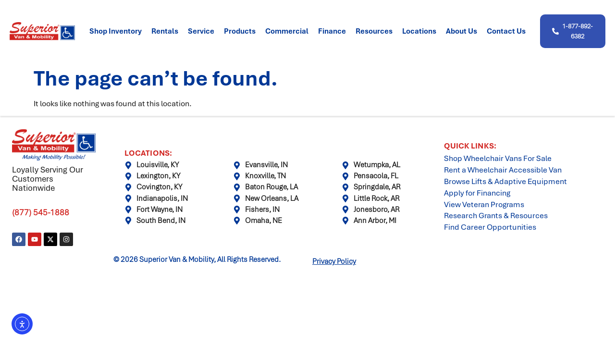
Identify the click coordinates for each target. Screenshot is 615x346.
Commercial (286, 31)
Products (240, 31)
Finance (332, 31)
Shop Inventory (115, 31)
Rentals (164, 31)
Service (201, 31)
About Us (461, 31)
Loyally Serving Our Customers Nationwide (47, 178)
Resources (374, 31)
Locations (419, 31)
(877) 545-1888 (40, 212)
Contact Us (506, 31)
